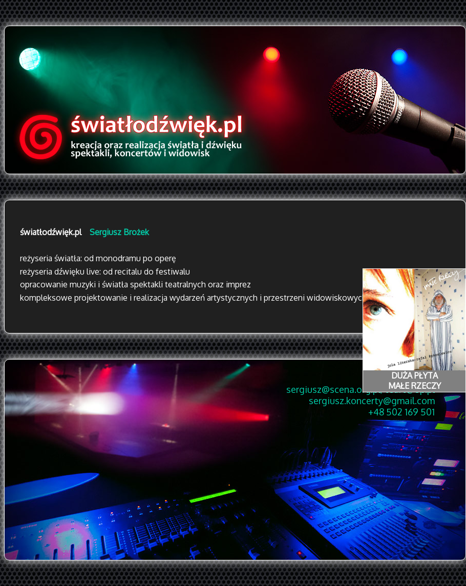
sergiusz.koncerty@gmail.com (372, 400)
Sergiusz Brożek (119, 232)
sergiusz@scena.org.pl (333, 389)
